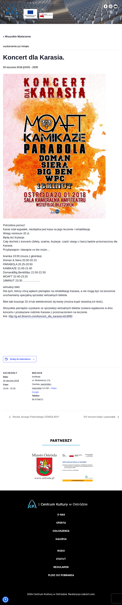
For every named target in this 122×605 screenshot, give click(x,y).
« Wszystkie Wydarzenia (17, 36)
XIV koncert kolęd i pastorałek (99, 417)
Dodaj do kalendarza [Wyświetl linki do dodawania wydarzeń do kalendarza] (20, 359)
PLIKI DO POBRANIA (61, 575)
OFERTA (61, 522)
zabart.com (88, 594)
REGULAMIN (61, 567)
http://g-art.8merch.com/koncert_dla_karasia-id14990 (40, 316)
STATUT (61, 558)
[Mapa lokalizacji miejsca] (77, 388)
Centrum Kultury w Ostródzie (50, 594)
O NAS (61, 514)
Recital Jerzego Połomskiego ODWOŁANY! (35, 417)
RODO (61, 550)
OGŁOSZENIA (61, 530)
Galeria (61, 539)
